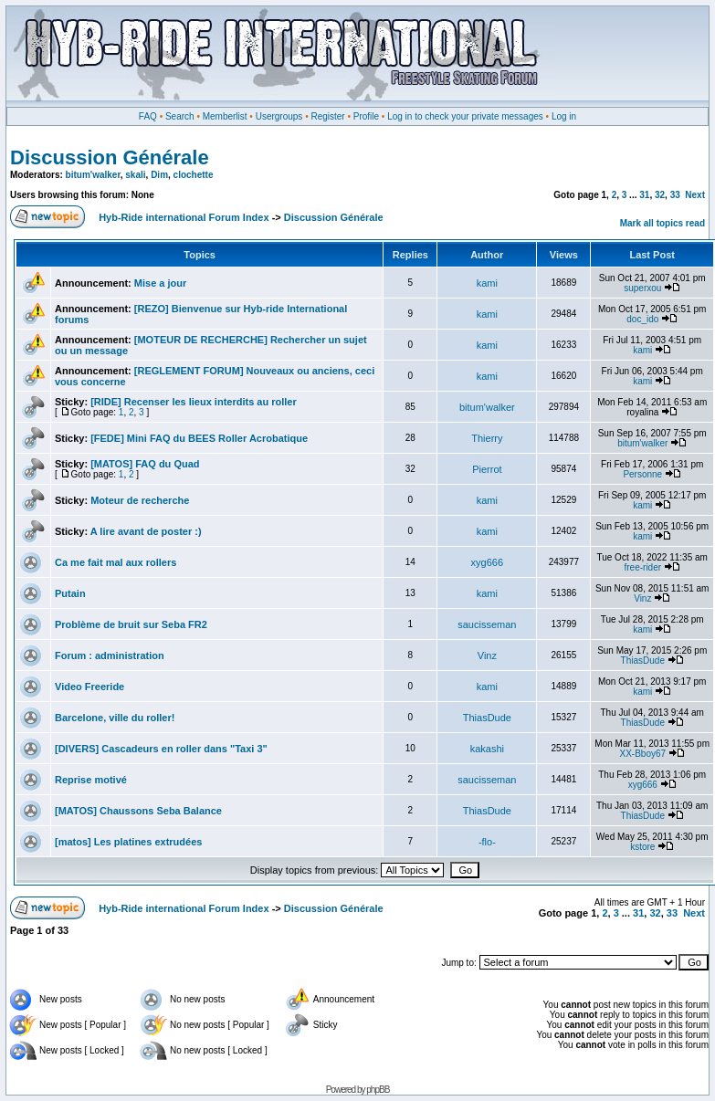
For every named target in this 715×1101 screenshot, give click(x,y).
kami (487, 283)
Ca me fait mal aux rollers (115, 562)
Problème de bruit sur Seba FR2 (131, 624)
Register (327, 116)
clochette (193, 175)
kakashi (487, 748)
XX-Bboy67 (642, 754)
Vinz (642, 598)
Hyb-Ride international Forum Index (183, 217)
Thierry (486, 438)
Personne (642, 474)
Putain (70, 593)
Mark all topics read (662, 223)
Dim (159, 175)
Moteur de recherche (139, 500)
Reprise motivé (91, 779)
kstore (642, 847)
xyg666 (487, 562)
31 (644, 195)
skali (135, 175)
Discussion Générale (109, 157)
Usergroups (279, 116)
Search (180, 116)
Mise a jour (160, 283)
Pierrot (486, 469)
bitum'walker (93, 175)
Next (695, 195)
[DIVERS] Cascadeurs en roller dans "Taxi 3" (161, 748)
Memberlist (225, 116)
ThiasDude (643, 660)
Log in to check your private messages (465, 116)
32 (660, 195)
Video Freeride (89, 686)
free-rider (643, 567)
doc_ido (642, 319)
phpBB (377, 1090)
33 (675, 195)
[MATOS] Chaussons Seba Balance (138, 810)
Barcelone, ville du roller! (114, 717)
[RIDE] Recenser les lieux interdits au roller (193, 401)
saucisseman (486, 624)
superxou (642, 288)
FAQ (148, 116)
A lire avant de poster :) (146, 531)
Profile (366, 116)
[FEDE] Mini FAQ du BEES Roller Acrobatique (199, 438)
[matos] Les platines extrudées (128, 841)
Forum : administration (109, 655)
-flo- (487, 841)
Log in (564, 116)
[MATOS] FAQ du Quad (144, 463)
